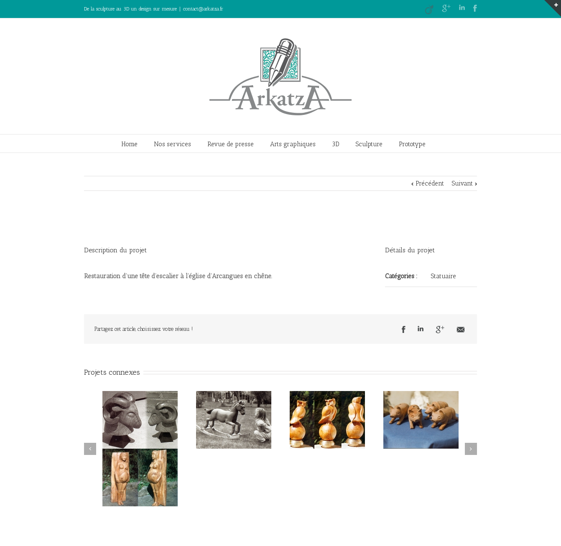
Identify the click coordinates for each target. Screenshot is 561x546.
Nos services (172, 144)
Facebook (475, 8)
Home (129, 144)
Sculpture (369, 144)
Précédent (430, 183)
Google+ (446, 8)
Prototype (412, 144)
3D (335, 144)
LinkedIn (462, 7)
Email (460, 330)
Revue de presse (230, 144)
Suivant (462, 183)
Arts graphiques (293, 144)
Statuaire (443, 276)
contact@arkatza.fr (203, 9)
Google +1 (440, 329)
